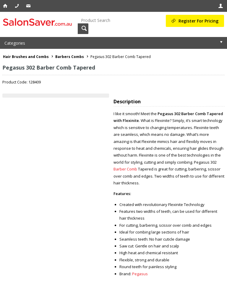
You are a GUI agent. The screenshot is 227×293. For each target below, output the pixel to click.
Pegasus (140, 273)
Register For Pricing (198, 21)
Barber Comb (125, 169)
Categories (14, 43)
